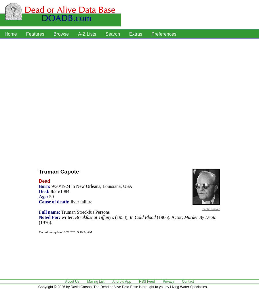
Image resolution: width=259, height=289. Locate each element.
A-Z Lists (87, 34)
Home (11, 34)
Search (112, 34)
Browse (61, 34)
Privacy (168, 282)
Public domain (211, 209)
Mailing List (95, 282)
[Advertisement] (59, 102)
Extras (135, 34)
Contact (188, 282)
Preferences (163, 34)
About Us (72, 282)
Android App (121, 282)
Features (35, 34)
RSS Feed (147, 282)
